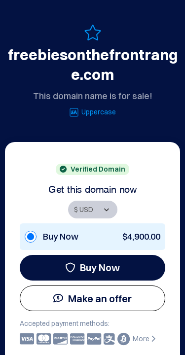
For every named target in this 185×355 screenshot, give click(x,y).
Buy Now (92, 267)
